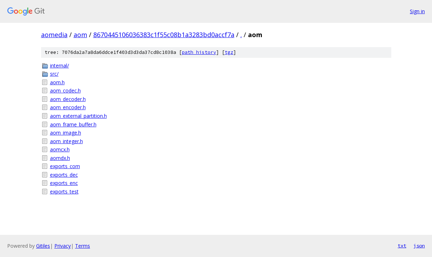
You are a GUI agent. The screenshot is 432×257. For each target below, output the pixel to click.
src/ (54, 73)
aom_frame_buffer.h (73, 124)
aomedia (54, 34)
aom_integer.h (66, 141)
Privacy (62, 245)
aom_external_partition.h (78, 115)
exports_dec (64, 174)
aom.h (57, 82)
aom (80, 34)
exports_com (65, 166)
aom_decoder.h (68, 99)
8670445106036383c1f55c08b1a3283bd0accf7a (163, 34)
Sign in (417, 11)
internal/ (59, 65)
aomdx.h (60, 158)
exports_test (64, 191)
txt (402, 245)
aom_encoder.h (68, 107)
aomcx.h (60, 149)
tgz (229, 52)
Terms (82, 245)
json (419, 245)
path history (199, 52)
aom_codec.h (65, 90)
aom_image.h (65, 132)
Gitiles (43, 245)
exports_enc (64, 183)
